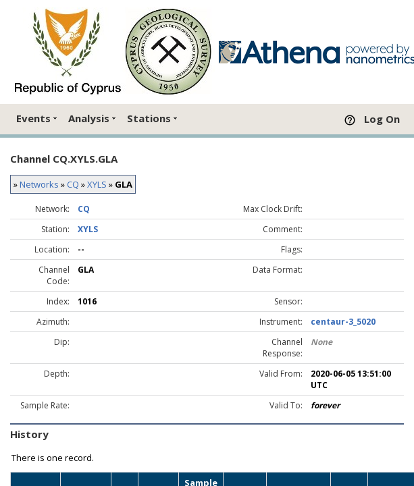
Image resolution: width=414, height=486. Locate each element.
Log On (382, 119)
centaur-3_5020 (343, 321)
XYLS (97, 184)
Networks (39, 184)
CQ (73, 184)
